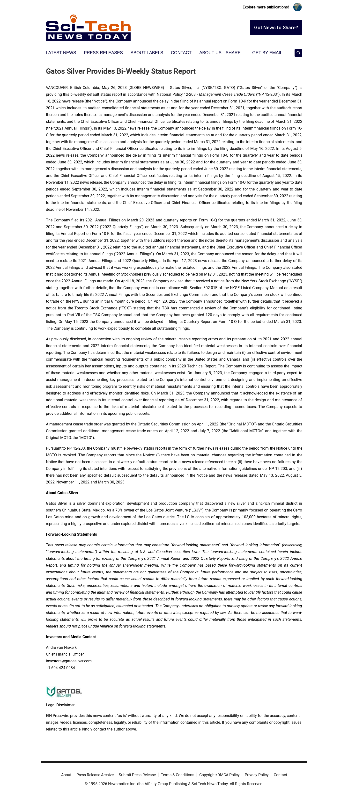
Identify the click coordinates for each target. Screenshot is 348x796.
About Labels (147, 52)
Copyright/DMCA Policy (219, 775)
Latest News (61, 52)
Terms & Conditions (177, 775)
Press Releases (103, 52)
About (66, 775)
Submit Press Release (137, 775)
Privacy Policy (257, 775)
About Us (210, 52)
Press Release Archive (95, 775)
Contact (181, 52)
